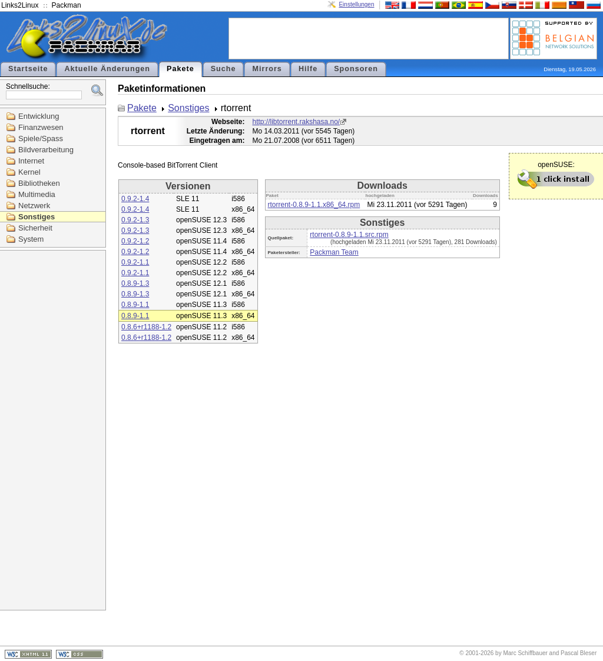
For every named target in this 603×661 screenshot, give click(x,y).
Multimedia (36, 194)
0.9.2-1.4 (135, 199)
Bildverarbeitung (46, 149)
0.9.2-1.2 (135, 241)
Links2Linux (19, 5)
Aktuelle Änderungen (107, 69)
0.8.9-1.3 (135, 283)
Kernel (29, 172)
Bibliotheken (39, 183)
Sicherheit (35, 227)
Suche (223, 69)
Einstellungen (356, 4)
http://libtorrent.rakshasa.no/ (296, 122)
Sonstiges (36, 216)
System (31, 239)
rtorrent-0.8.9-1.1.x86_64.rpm (314, 205)
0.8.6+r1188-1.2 (146, 327)
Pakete (180, 69)
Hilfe (308, 69)
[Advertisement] (368, 37)
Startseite (28, 69)
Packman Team (334, 252)
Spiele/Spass (40, 138)
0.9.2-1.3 (135, 220)
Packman (66, 5)
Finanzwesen (41, 127)
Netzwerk (34, 205)
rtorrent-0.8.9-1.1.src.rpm (349, 235)
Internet (31, 160)
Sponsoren (356, 69)
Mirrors (266, 69)
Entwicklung (38, 116)
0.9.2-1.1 (135, 262)
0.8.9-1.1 (135, 305)
